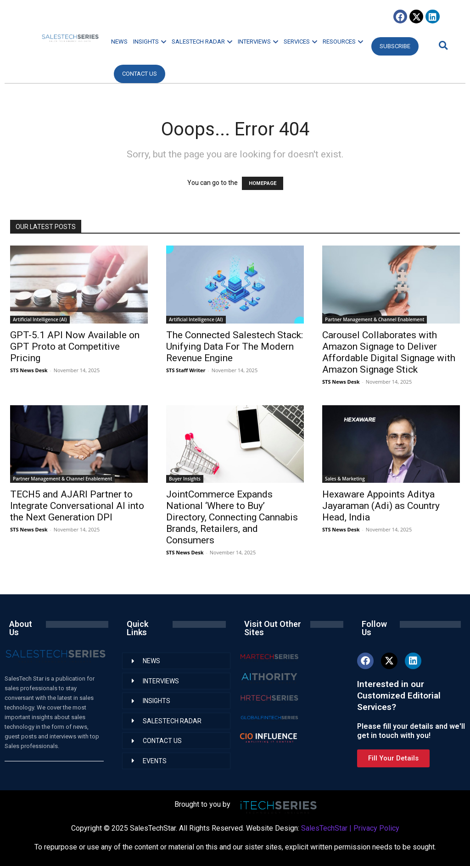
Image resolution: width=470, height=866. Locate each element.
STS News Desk (28, 370)
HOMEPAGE (262, 183)
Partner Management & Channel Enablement (374, 319)
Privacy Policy (376, 828)
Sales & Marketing (345, 478)
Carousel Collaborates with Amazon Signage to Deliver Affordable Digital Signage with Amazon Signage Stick (388, 352)
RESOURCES (343, 41)
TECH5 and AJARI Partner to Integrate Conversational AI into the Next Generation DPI (77, 506)
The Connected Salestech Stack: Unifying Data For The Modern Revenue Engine (234, 346)
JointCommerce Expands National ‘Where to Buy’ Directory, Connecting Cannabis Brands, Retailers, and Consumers (232, 517)
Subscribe (395, 46)
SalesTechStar (324, 828)
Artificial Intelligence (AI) (40, 319)
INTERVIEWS (258, 41)
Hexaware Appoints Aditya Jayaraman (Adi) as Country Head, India (381, 506)
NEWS (119, 41)
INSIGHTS (149, 41)
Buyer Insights (185, 478)
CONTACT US (139, 73)
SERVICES (300, 41)
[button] (442, 45)
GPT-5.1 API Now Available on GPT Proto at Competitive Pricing (75, 346)
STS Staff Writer (185, 370)
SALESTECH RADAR (202, 41)
